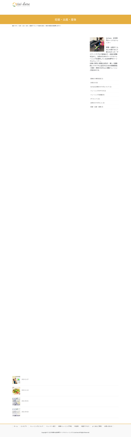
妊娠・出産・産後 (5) (96, 107)
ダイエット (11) (95, 99)
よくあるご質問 (96, 426)
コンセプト (24, 426)
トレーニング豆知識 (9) (97, 95)
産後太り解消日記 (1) (96, 79)
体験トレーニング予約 (65, 426)
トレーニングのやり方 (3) (98, 91)
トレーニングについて (36, 426)
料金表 (77, 426)
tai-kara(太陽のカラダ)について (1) (100, 87)
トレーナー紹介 (51, 426)
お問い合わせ (108, 426)
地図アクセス (85, 426)
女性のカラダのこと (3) (97, 103)
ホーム (16, 426)
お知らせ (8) (94, 83)
